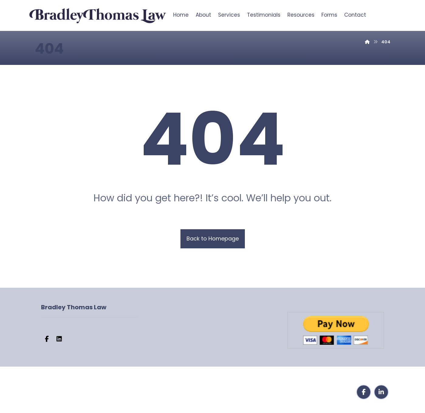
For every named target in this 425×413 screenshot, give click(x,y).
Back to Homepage (213, 238)
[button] (47, 339)
